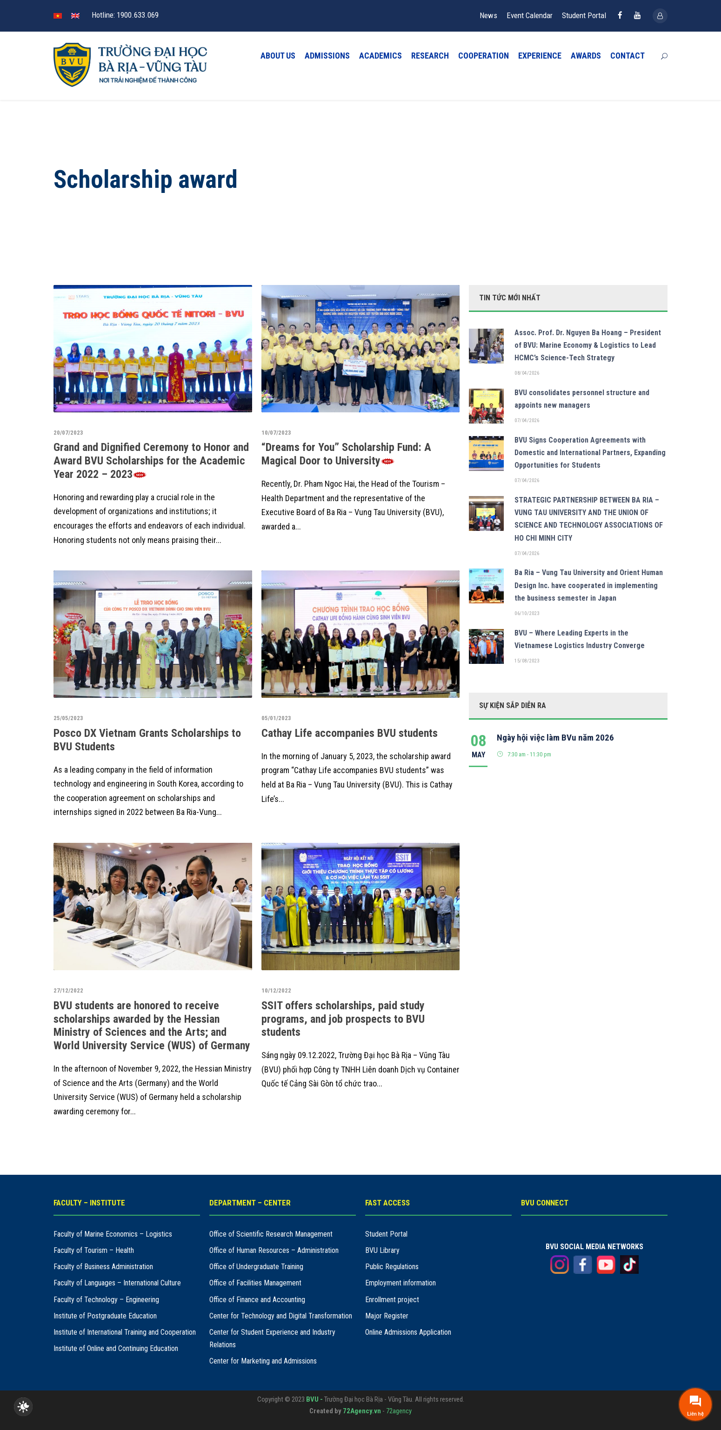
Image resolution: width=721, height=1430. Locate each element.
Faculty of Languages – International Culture (117, 1282)
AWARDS (586, 55)
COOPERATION (483, 55)
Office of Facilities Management (255, 1282)
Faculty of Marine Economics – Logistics (112, 1234)
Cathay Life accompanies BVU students (349, 733)
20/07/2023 (68, 432)
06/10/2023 (526, 613)
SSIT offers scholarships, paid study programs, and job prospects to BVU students (343, 1019)
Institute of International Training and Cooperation (124, 1332)
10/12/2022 (276, 990)
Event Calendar (530, 15)
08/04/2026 (526, 373)
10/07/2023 (276, 432)
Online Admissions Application (408, 1332)
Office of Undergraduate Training (256, 1266)
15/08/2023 (526, 661)
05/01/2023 (276, 718)
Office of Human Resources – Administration (274, 1250)
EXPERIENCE (539, 55)
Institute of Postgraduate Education (105, 1315)
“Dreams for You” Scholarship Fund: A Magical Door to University (346, 454)
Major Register (386, 1315)
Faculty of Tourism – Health (93, 1250)
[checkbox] (23, 1406)
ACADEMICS (380, 55)
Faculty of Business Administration (103, 1266)
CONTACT (627, 55)
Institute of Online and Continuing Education (115, 1348)
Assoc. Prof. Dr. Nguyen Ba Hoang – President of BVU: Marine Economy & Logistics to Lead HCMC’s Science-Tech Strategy (587, 345)
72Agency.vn (362, 1411)
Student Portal (584, 15)
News (488, 15)
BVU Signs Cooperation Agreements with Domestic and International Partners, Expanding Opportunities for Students (590, 453)
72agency (399, 1411)
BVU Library (382, 1250)
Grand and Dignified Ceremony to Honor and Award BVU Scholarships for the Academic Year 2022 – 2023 (151, 461)
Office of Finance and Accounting (257, 1299)
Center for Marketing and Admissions (263, 1361)
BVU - (315, 1399)
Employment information (400, 1282)
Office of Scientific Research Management (271, 1234)
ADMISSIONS (327, 55)
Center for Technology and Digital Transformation (280, 1315)
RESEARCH (430, 55)
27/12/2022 (68, 990)
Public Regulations (392, 1266)
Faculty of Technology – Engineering (106, 1299)
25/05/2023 (68, 718)
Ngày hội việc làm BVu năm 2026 (555, 737)
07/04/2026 (526, 420)
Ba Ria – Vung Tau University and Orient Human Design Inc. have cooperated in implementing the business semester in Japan (588, 585)
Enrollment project (392, 1299)
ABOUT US (277, 55)
